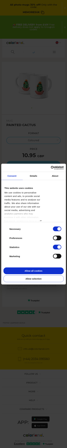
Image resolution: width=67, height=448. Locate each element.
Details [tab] (33, 176)
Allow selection (33, 278)
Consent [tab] (12, 176)
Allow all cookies (33, 271)
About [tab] (55, 176)
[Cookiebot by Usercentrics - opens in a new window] (51, 168)
